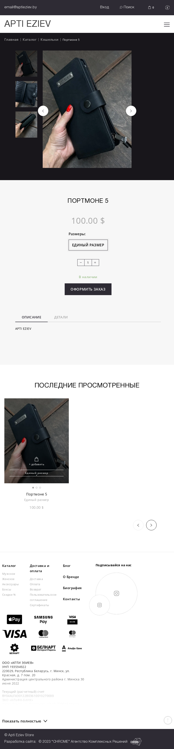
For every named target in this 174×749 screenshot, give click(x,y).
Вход (104, 7)
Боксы (6, 589)
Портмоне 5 (36, 494)
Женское (8, 579)
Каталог (30, 39)
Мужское (8, 574)
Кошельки (49, 39)
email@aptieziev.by (20, 7)
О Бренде (71, 577)
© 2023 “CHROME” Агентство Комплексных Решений (90, 742)
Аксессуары (10, 584)
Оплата (35, 584)
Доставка (36, 579)
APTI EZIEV (27, 24)
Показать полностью (21, 721)
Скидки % (9, 595)
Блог (67, 565)
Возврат (35, 589)
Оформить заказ (88, 289)
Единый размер (88, 245)
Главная (11, 39)
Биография (72, 588)
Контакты (71, 599)
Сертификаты (39, 605)
